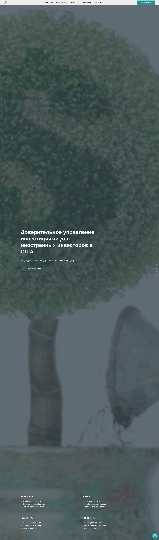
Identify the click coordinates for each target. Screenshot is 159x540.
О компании (85, 3)
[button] (146, 3)
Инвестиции (48, 3)
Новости (73, 3)
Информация (61, 3)
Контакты (97, 3)
